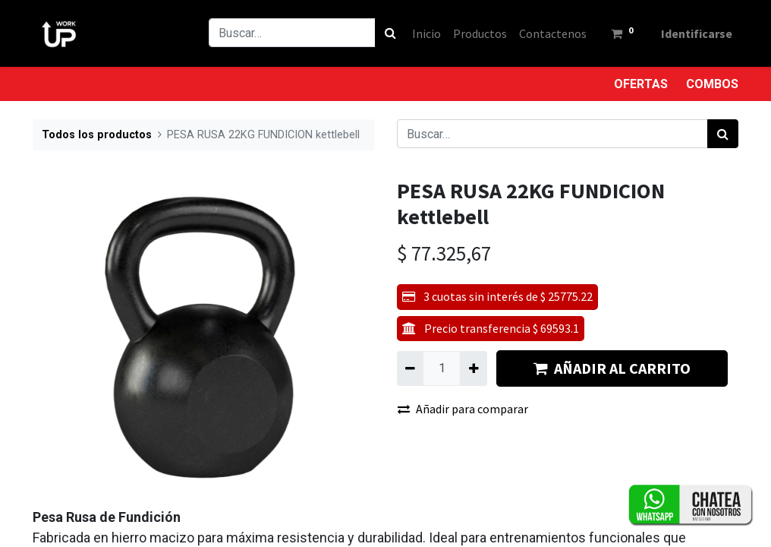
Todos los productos (97, 134)
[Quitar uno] (410, 368)
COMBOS (712, 84)
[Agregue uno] (473, 368)
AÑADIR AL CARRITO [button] (612, 368)
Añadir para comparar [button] (463, 408)
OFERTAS (641, 84)
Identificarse (696, 33)
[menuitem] (426, 33)
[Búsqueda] (390, 32)
